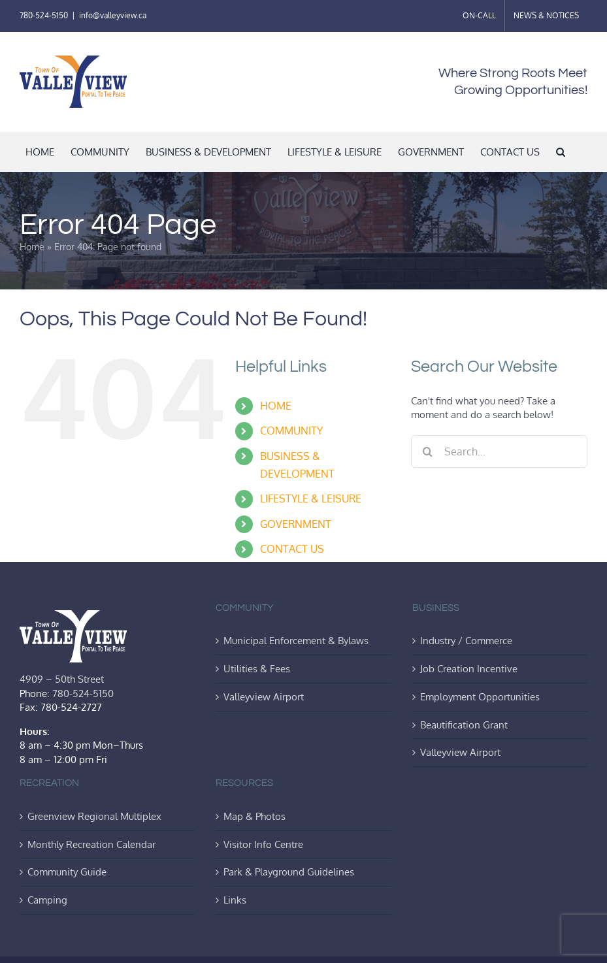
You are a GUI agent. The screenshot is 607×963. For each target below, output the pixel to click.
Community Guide (67, 871)
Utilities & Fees (256, 668)
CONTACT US (292, 548)
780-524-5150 (44, 15)
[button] (560, 151)
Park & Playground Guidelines (288, 871)
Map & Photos (254, 816)
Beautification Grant (464, 724)
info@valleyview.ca (112, 15)
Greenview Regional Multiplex (94, 816)
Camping (47, 900)
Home (32, 246)
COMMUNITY (291, 430)
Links (234, 900)
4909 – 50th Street (62, 679)
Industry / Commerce (466, 640)
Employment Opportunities (480, 696)
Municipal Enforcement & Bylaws (296, 640)
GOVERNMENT (295, 523)
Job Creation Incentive (468, 668)
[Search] (427, 451)
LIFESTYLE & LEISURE (310, 498)
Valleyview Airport (263, 696)
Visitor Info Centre (263, 844)
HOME (275, 405)
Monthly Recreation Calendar (91, 844)
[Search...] (499, 451)
